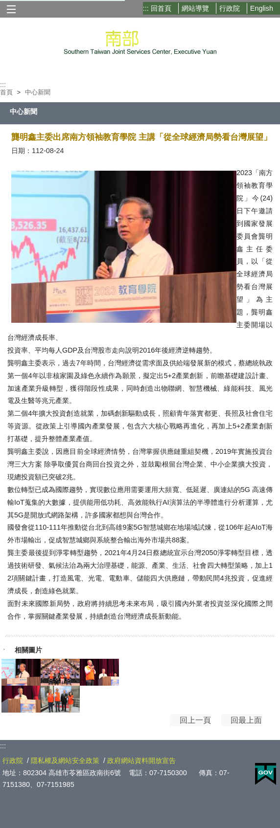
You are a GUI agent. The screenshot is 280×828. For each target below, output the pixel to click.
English (261, 8)
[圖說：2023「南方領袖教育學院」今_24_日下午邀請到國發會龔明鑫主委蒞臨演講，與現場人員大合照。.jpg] (60, 672)
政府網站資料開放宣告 (141, 760)
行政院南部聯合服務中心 (140, 41)
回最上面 (239, 725)
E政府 (265, 774)
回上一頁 (182, 725)
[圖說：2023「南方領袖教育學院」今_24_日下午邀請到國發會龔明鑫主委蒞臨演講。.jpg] (21, 699)
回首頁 (161, 8)
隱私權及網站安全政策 (65, 760)
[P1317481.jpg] (99, 672)
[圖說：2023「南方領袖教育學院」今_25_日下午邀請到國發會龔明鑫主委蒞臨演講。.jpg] (21, 672)
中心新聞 (37, 92)
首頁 (6, 92)
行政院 (229, 8)
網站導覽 (195, 8)
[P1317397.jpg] (60, 699)
